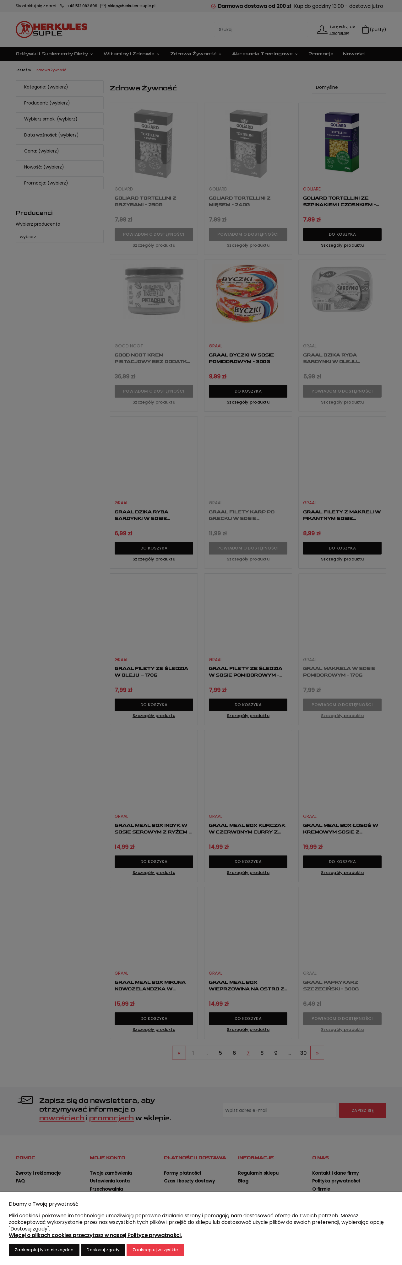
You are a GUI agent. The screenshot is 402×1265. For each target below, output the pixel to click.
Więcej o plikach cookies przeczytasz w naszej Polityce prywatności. (95, 1235)
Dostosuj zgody (103, 1250)
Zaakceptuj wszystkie (155, 1250)
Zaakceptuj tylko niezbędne (44, 1250)
